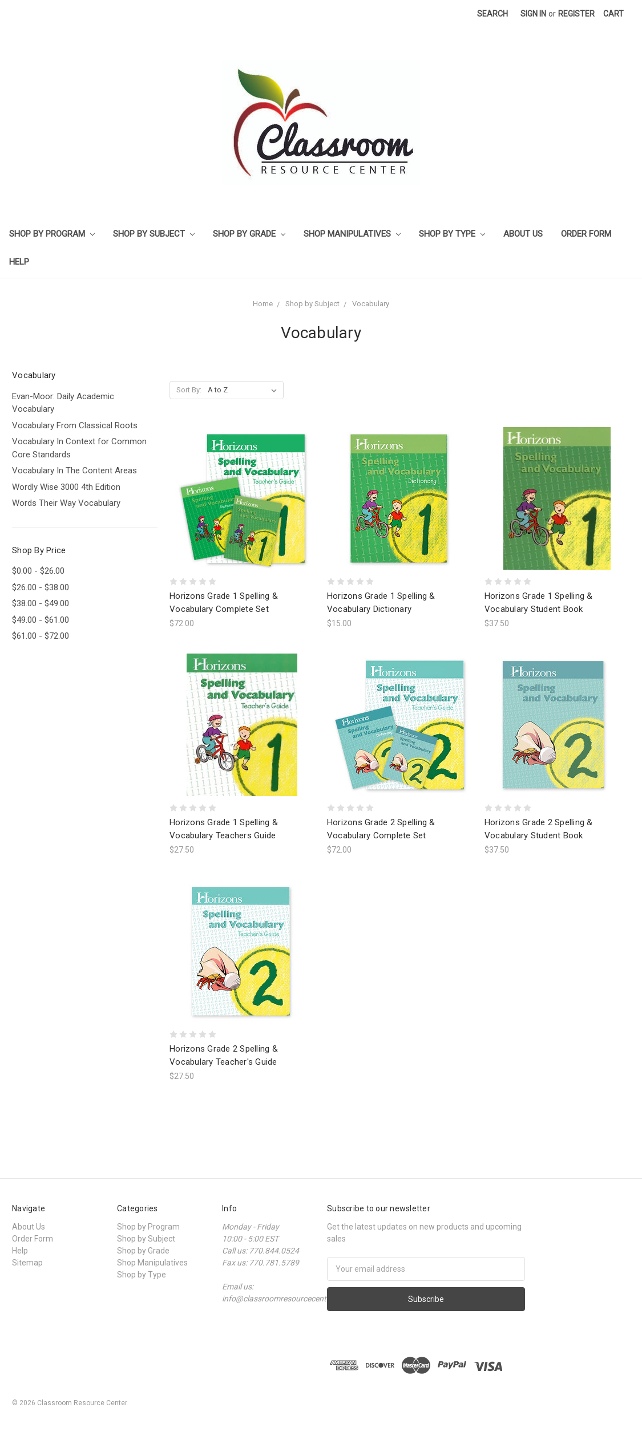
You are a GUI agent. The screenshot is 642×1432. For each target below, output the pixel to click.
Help (19, 262)
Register (576, 13)
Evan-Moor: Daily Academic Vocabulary (63, 403)
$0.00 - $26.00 (38, 571)
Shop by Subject (154, 234)
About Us (523, 234)
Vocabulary (370, 303)
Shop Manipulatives (352, 234)
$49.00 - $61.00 (40, 620)
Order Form (586, 234)
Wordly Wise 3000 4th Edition (66, 487)
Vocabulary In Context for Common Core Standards (79, 448)
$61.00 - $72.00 (40, 636)
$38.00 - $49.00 (40, 603)
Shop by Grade (249, 234)
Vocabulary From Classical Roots (75, 425)
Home (263, 303)
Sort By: (188, 390)
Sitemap (27, 1262)
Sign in (533, 13)
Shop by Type (452, 234)
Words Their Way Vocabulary (66, 503)
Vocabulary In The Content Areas (74, 470)
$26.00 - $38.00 (40, 587)
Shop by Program (52, 234)
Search (492, 13)
